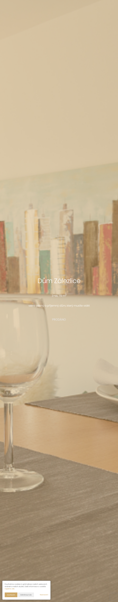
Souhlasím (11, 595)
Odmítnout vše (26, 595)
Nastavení (44, 595)
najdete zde (9, 589)
